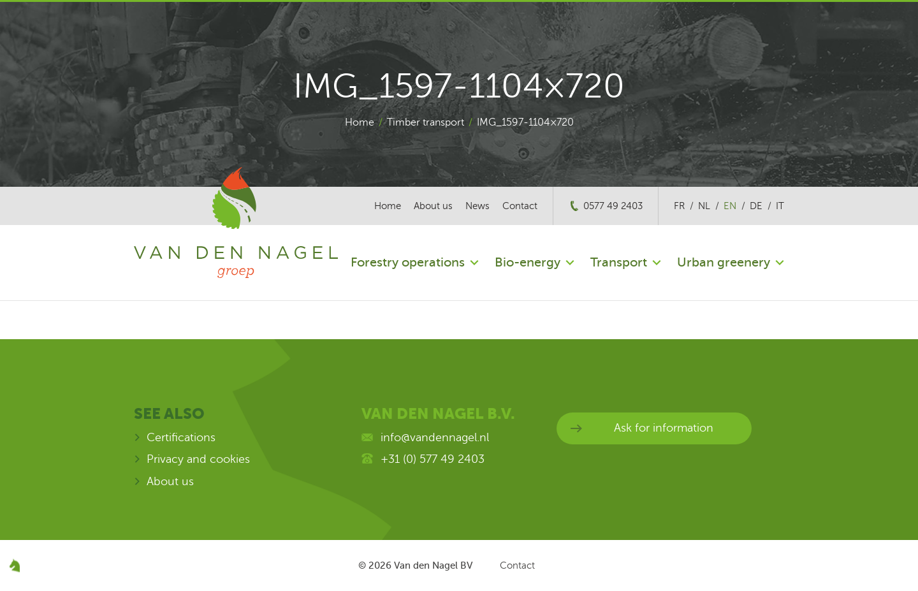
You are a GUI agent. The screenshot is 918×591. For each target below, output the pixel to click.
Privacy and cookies (198, 459)
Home (359, 122)
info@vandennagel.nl (435, 437)
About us (433, 206)
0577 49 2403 (613, 206)
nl (704, 206)
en (730, 206)
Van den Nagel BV (433, 565)
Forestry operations (408, 262)
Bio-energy (527, 262)
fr (679, 206)
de (756, 206)
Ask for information (663, 427)
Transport (618, 262)
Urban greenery (723, 262)
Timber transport (425, 122)
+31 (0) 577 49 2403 (432, 459)
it (780, 206)
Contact (519, 206)
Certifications (181, 437)
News (477, 206)
